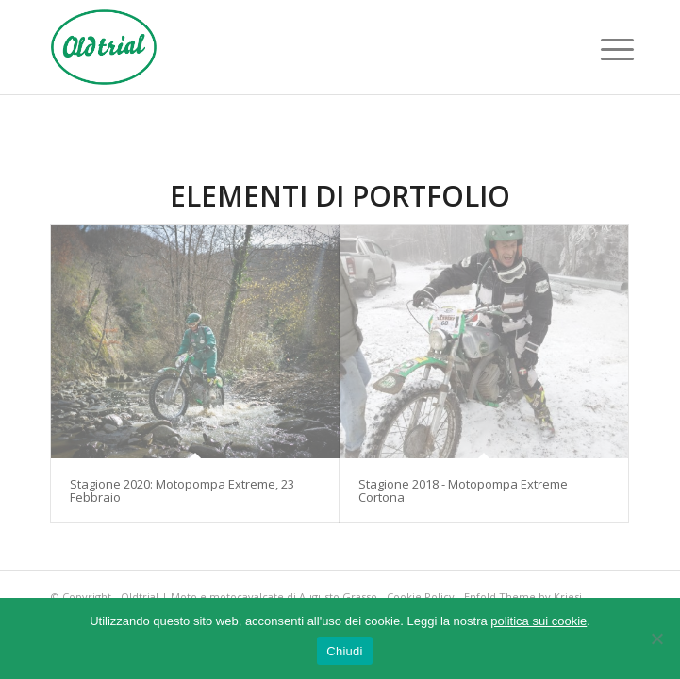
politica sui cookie (538, 621)
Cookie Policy (421, 596)
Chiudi (344, 651)
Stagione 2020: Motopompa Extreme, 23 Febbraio (182, 490)
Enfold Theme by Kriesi (523, 596)
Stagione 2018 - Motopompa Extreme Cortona (463, 490)
